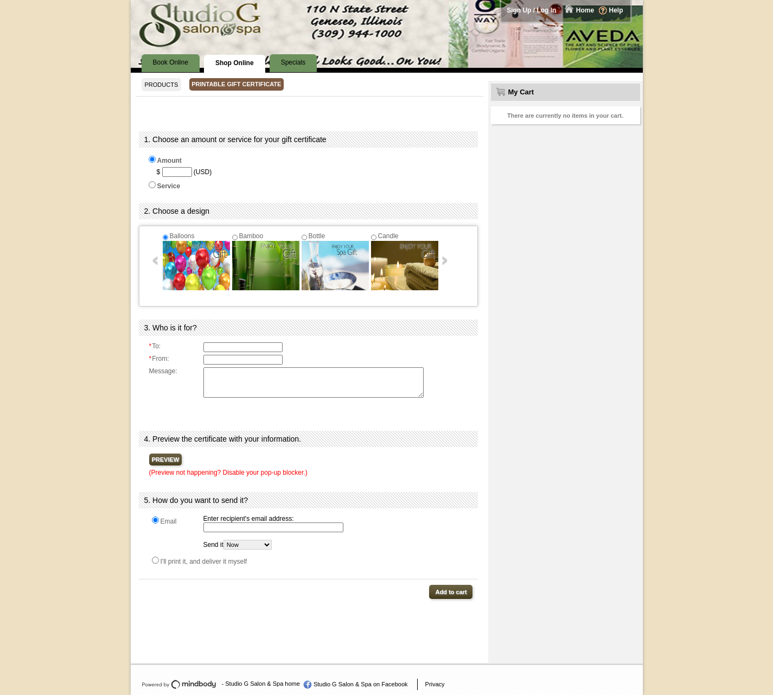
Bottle (317, 236)
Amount (169, 160)
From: (159, 358)
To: (155, 346)
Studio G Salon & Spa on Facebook (361, 684)
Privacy (435, 684)
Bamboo (251, 236)
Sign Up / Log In (531, 10)
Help (616, 10)
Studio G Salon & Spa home (262, 683)
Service (169, 186)
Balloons (182, 236)
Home (585, 10)
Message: (163, 371)
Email (169, 521)
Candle (388, 236)
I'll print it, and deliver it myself (204, 561)
